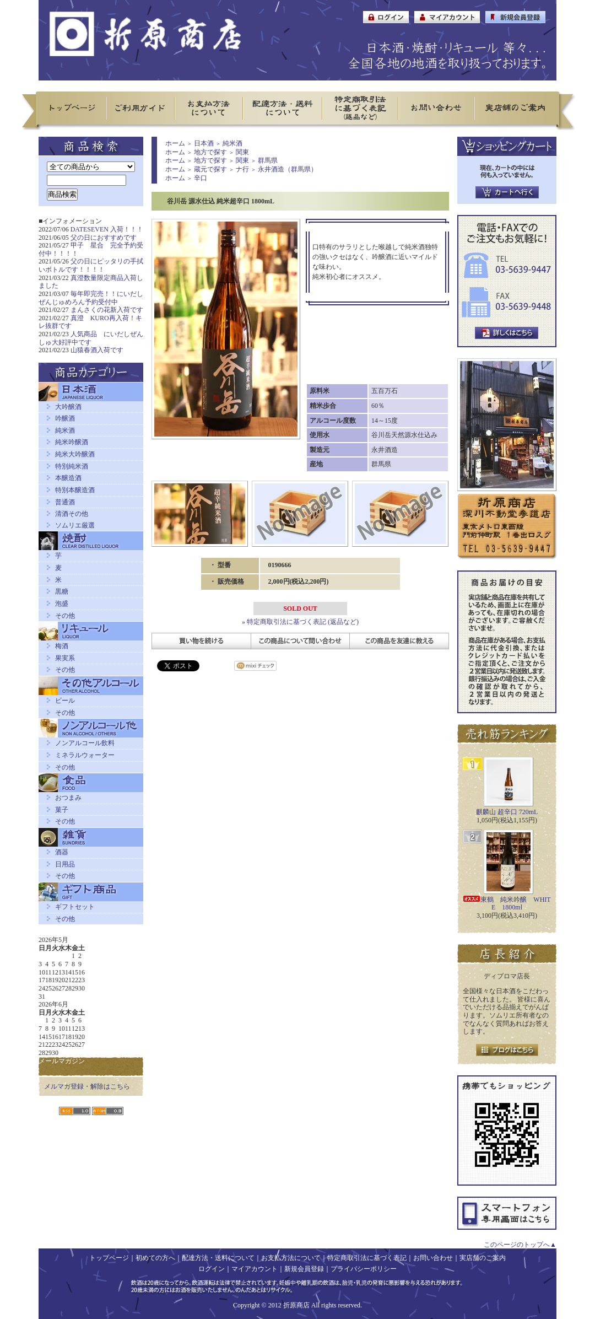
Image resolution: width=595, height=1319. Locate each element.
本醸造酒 (68, 478)
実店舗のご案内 (482, 1258)
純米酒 (65, 430)
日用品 (65, 864)
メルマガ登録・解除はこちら (87, 1086)
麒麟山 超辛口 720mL (507, 812)
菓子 (61, 810)
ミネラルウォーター (85, 755)
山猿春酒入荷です (97, 350)
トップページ (109, 1258)
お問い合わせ (433, 1258)
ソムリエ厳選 (75, 525)
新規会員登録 (304, 1269)
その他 (65, 616)
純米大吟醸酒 (75, 454)
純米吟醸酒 (71, 442)
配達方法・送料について (218, 1258)
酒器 (61, 852)
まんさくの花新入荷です (107, 310)
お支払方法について (291, 1258)
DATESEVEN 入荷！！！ (107, 229)
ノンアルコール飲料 (85, 743)
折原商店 (296, 1305)
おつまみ (68, 797)
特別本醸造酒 (75, 490)
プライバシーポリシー (364, 1269)
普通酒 (65, 502)
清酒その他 (71, 514)
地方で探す (210, 152)
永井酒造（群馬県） (287, 169)
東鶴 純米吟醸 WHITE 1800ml (506, 904)
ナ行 (242, 169)
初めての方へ (155, 1258)
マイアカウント (254, 1269)
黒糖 (61, 591)
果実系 (65, 658)
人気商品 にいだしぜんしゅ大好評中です (91, 338)
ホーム (175, 143)
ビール (65, 700)
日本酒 (204, 143)
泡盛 (61, 603)
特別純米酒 (71, 466)
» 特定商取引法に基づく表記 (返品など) (300, 622)
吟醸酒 (65, 418)
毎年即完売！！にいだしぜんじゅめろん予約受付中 (91, 298)
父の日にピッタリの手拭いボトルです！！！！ (91, 265)
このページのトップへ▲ (520, 1244)
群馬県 (268, 160)
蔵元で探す (210, 169)
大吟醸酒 (68, 407)
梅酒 (61, 646)
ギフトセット (75, 907)
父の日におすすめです (104, 237)
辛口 (200, 178)
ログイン (211, 1269)
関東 (242, 152)
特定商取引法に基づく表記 (367, 1258)
